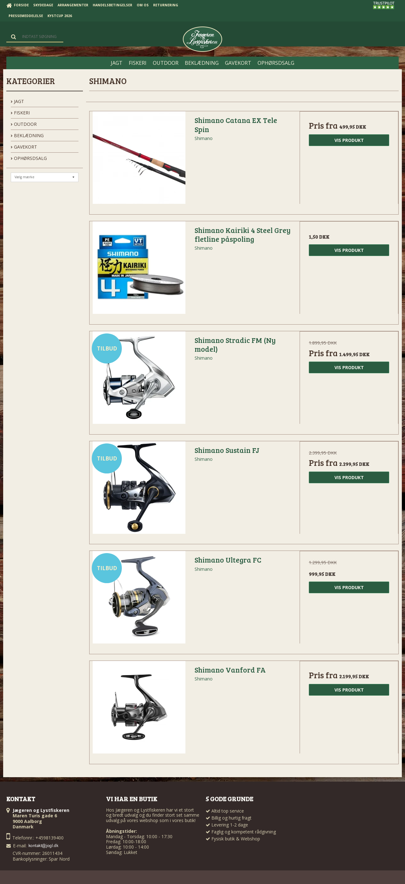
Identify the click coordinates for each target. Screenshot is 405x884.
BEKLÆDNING (27, 135)
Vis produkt (349, 140)
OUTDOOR (24, 124)
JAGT (17, 101)
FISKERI (20, 113)
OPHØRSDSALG (29, 158)
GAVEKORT (24, 147)
